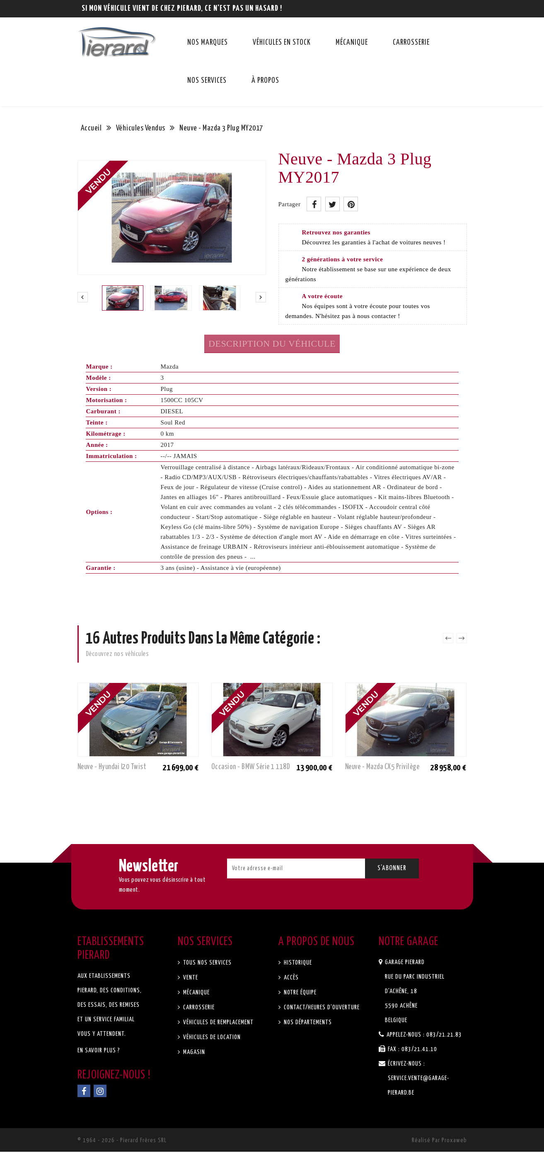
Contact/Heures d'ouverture (321, 1009)
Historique (297, 964)
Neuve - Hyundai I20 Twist (114, 767)
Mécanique (352, 42)
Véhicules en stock (282, 42)
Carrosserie (411, 42)
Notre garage (408, 943)
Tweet (332, 204)
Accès (290, 979)
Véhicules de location (211, 1038)
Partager (314, 204)
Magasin (193, 1053)
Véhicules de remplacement (217, 1023)
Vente (189, 979)
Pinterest (350, 204)
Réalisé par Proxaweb (439, 1142)
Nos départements (307, 1023)
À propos (265, 80)
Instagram (100, 1092)
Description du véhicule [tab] (272, 343)
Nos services (207, 80)
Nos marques (207, 42)
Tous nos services (206, 964)
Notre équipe (299, 994)
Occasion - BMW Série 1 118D (252, 767)
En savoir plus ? (98, 1052)
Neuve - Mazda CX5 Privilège (385, 767)
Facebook (83, 1092)
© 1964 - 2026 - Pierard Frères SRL (122, 1142)
